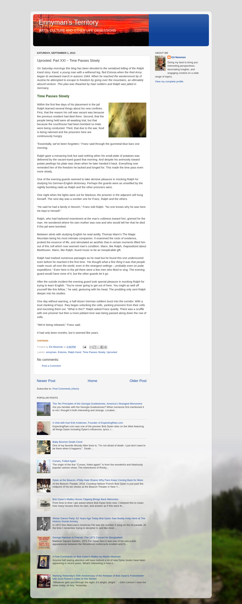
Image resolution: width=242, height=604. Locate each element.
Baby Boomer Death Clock (67, 441)
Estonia (62, 352)
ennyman (51, 352)
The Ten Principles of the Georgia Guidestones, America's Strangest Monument (97, 403)
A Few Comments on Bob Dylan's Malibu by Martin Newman (86, 556)
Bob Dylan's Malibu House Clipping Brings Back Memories (85, 499)
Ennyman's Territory (69, 22)
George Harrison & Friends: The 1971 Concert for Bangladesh (87, 537)
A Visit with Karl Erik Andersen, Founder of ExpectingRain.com (87, 422)
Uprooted (112, 352)
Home (92, 381)
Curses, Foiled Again (64, 461)
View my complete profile (169, 81)
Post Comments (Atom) (66, 388)
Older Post (138, 381)
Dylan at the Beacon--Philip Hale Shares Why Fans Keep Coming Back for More (97, 480)
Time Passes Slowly (94, 352)
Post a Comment (51, 365)
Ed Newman (178, 57)
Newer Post (46, 381)
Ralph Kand (74, 352)
